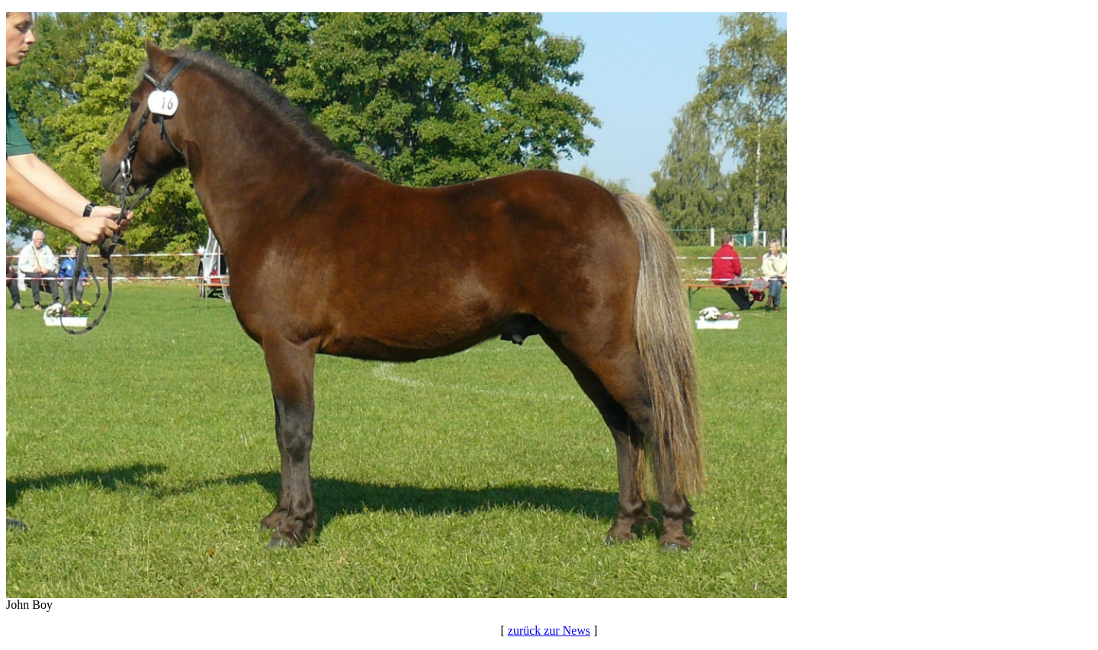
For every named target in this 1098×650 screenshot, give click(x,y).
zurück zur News (549, 630)
